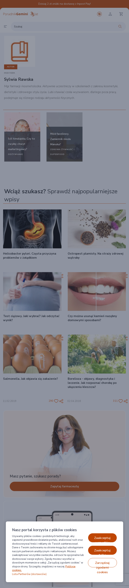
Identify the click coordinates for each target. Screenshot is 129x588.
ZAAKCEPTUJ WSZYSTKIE (102, 539)
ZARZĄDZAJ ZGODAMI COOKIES (102, 564)
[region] (64, 551)
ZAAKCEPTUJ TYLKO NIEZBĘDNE (102, 551)
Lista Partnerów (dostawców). (29, 574)
